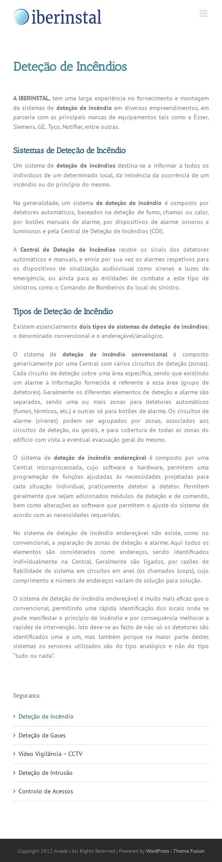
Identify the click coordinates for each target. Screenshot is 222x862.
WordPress (157, 850)
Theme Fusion (189, 850)
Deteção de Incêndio (46, 716)
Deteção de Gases (42, 735)
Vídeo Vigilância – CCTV (50, 754)
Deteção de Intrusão (45, 773)
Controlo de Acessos (45, 791)
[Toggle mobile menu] (204, 13)
